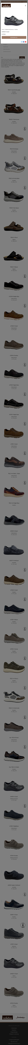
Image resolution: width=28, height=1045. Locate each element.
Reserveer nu (14, 37)
